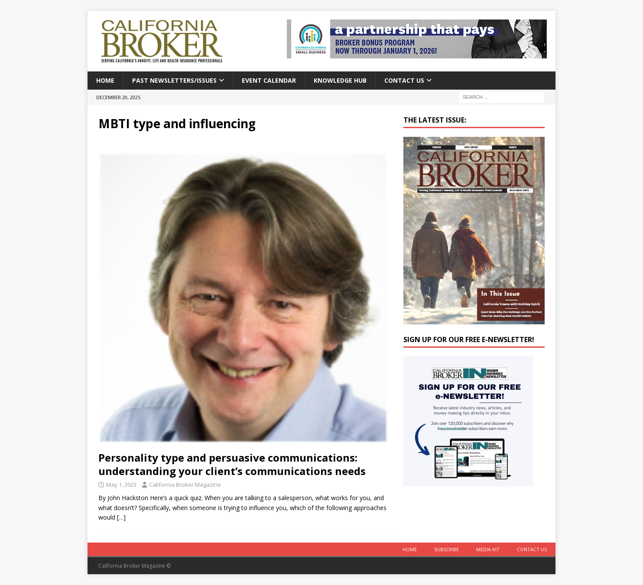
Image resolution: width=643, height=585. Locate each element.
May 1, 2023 (121, 484)
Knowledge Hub (340, 80)
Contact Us (404, 80)
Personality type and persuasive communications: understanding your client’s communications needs (232, 464)
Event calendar (269, 80)
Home (105, 80)
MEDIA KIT (488, 549)
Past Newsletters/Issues (174, 80)
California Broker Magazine (185, 484)
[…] (121, 517)
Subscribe (446, 549)
